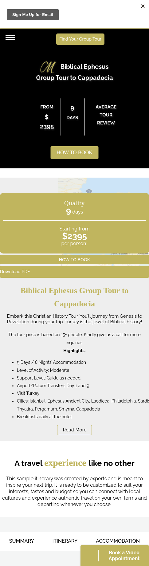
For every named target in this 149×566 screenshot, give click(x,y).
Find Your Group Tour (80, 39)
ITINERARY (65, 541)
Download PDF (15, 271)
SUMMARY (21, 541)
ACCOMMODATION (118, 541)
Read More (75, 429)
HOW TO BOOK (74, 152)
